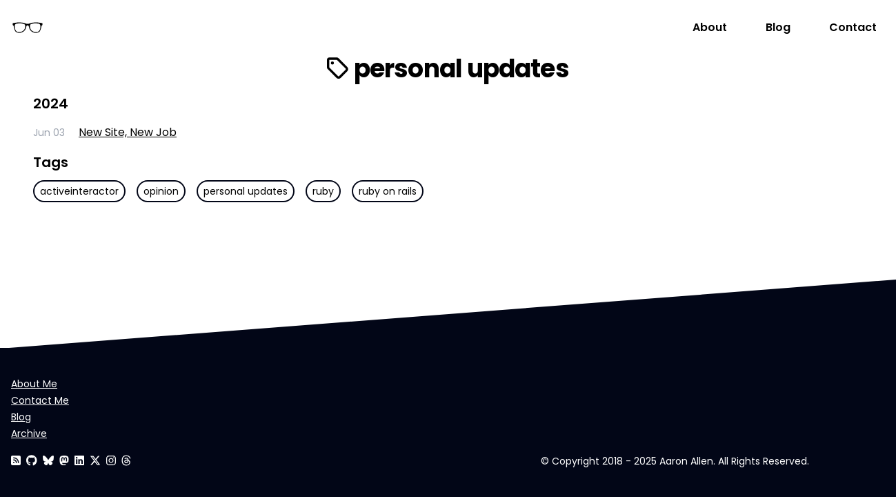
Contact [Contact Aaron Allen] (853, 27)
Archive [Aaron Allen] (29, 433)
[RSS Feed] (16, 461)
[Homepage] (347, 27)
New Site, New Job (128, 132)
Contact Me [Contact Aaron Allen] (40, 400)
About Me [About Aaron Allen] (34, 384)
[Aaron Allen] (31, 461)
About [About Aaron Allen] (710, 27)
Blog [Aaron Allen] (778, 27)
